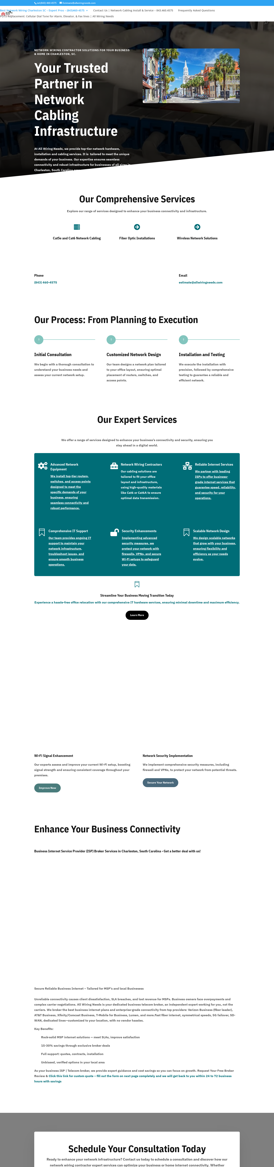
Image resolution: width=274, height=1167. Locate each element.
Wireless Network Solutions (197, 238)
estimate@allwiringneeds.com (200, 282)
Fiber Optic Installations (137, 238)
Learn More (137, 615)
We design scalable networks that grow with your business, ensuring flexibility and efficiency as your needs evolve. (214, 548)
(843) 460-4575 (45, 282)
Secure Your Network (160, 688)
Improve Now (47, 693)
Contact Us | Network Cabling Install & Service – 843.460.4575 (133, 10)
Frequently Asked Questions (196, 10)
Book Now (137, 979)
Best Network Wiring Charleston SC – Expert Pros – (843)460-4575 (42, 10)
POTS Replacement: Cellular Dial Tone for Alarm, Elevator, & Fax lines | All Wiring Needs (57, 16)
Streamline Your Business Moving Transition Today (137, 595)
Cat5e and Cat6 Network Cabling (77, 238)
